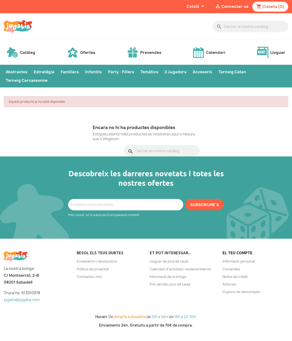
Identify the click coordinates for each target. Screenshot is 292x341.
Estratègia (44, 71)
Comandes (231, 269)
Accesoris (202, 71)
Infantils (93, 71)
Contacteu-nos (89, 276)
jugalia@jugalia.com (22, 299)
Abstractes (16, 71)
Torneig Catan (232, 71)
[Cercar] (250, 26)
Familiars (70, 71)
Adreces (229, 284)
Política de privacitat (93, 269)
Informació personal (238, 261)
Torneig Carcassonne (27, 80)
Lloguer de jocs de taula (169, 261)
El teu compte (237, 253)
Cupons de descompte (241, 291)
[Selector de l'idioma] (196, 6)
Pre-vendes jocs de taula (170, 284)
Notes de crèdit (235, 276)
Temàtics (149, 71)
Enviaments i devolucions (97, 261)
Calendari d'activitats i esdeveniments (180, 269)
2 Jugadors (175, 71)
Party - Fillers (121, 71)
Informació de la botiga (168, 276)
